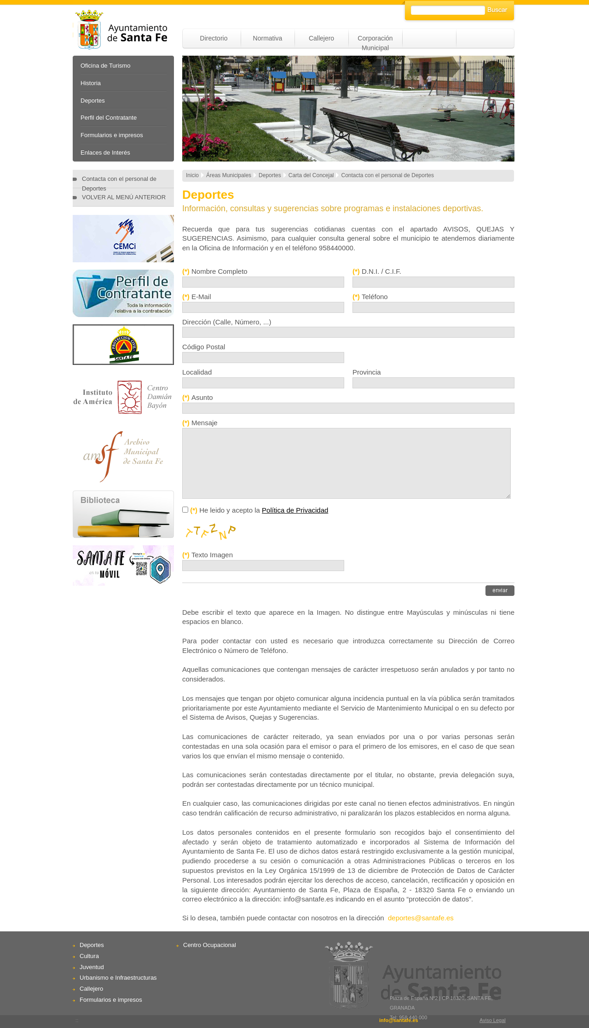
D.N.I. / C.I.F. (381, 271)
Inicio (192, 175)
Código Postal (203, 347)
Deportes (93, 100)
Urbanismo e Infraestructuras (118, 977)
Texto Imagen (212, 555)
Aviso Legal (492, 1020)
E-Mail (201, 296)
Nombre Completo (219, 271)
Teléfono (375, 296)
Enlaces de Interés (105, 152)
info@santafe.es (398, 1020)
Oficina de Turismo (105, 65)
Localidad (197, 372)
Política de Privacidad (295, 510)
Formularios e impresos (112, 135)
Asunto (202, 397)
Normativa (268, 38)
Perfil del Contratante (109, 117)
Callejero (321, 38)
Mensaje (204, 423)
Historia (91, 83)
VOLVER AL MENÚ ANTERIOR (124, 197)
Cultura (89, 956)
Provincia (366, 372)
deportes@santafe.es (421, 918)
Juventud (92, 967)
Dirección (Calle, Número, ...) (226, 322)
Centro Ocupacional (209, 944)
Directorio (214, 38)
